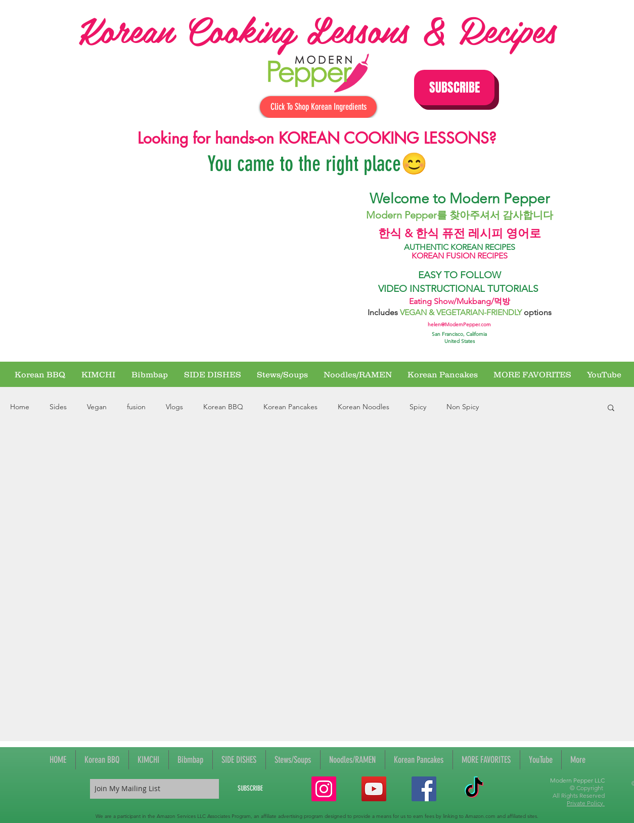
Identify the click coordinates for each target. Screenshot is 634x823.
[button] (454, 87)
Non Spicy (462, 406)
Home (19, 406)
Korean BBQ (223, 406)
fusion (136, 406)
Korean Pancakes (290, 406)
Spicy (418, 406)
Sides (58, 406)
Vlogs (174, 406)
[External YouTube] (211, 269)
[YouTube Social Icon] (373, 788)
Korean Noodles (363, 406)
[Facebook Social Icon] (424, 788)
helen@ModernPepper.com (459, 324)
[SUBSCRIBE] (250, 789)
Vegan (97, 406)
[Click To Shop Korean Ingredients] (318, 107)
